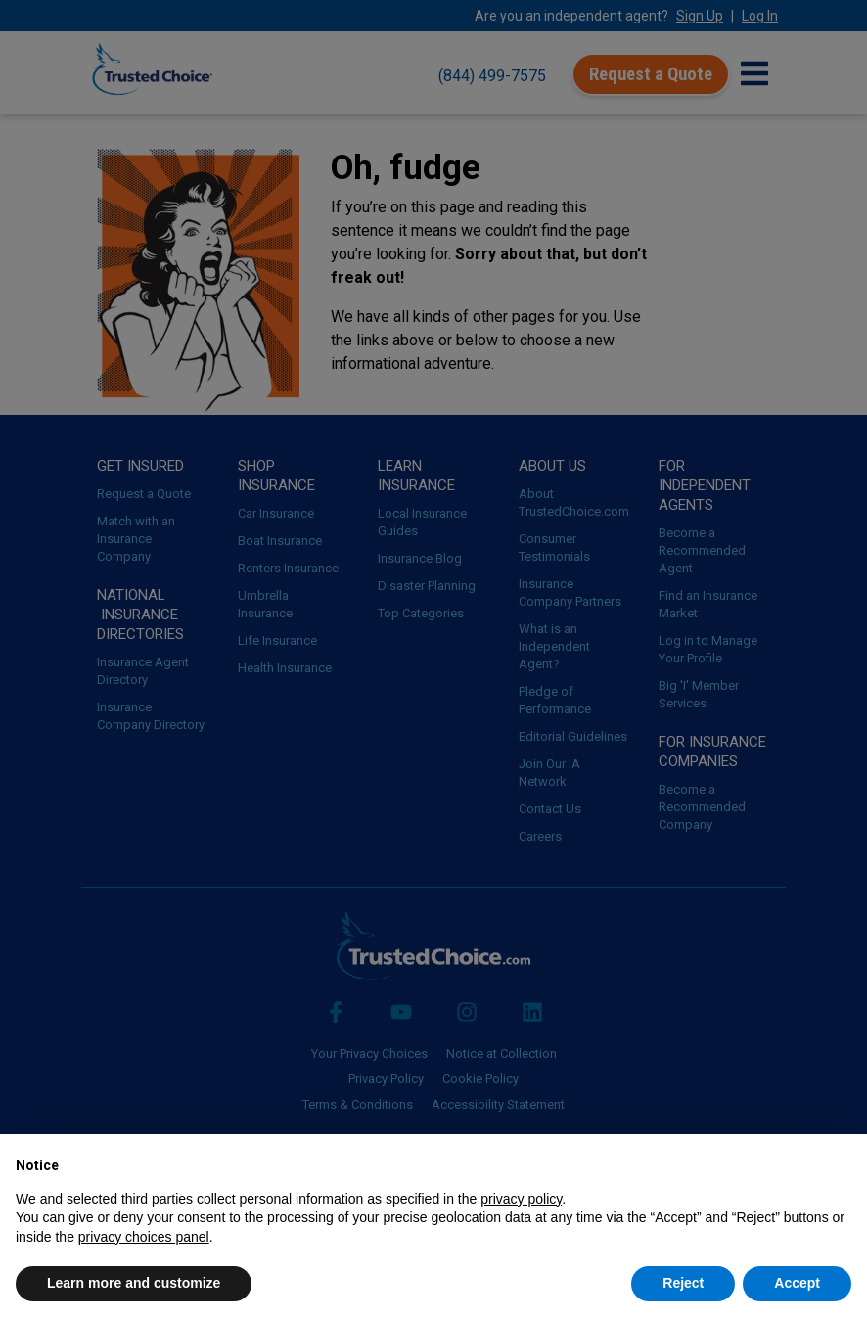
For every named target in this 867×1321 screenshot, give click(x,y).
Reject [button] (683, 1283)
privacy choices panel (143, 1237)
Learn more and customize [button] (133, 1283)
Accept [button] (797, 1283)
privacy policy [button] (521, 1199)
